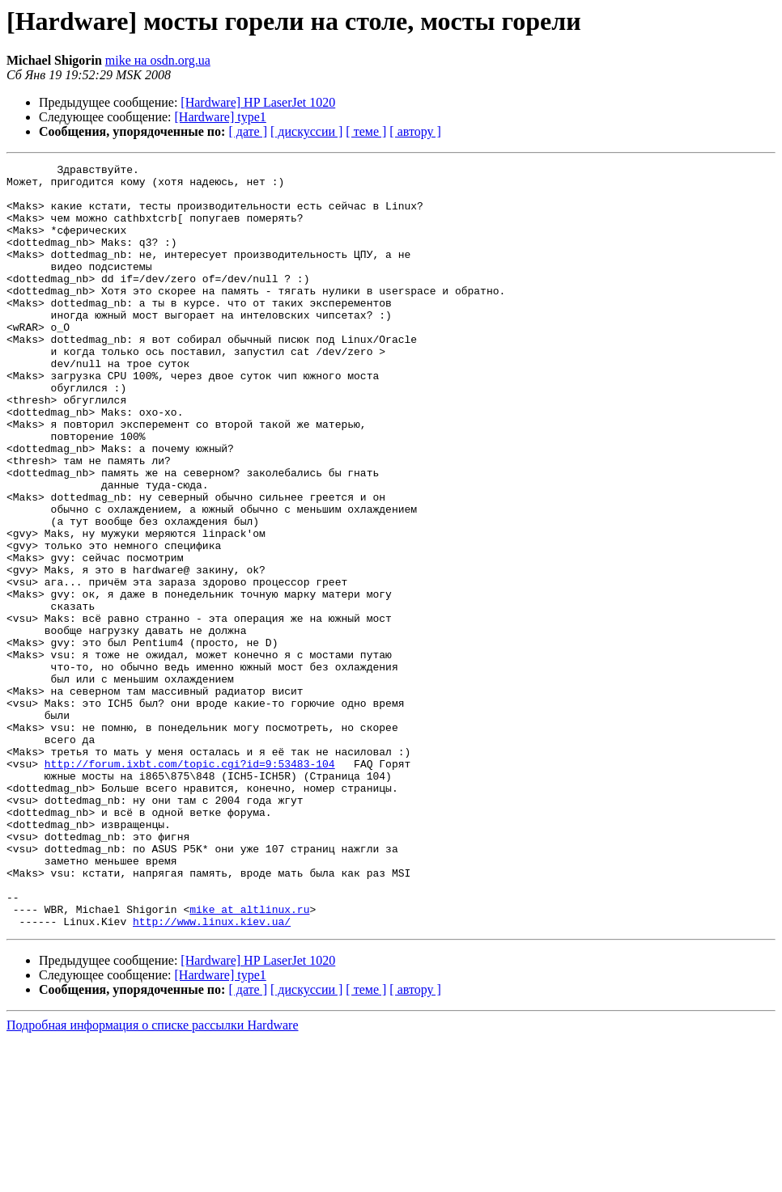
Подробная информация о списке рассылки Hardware (152, 1178)
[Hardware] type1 (220, 117)
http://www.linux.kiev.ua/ (212, 1074)
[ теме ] (366, 131)
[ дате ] (247, 131)
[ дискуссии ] (306, 131)
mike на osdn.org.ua (157, 60)
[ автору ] (414, 131)
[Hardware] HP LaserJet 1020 (258, 102)
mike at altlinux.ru (249, 1059)
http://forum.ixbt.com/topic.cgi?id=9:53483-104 (190, 884)
